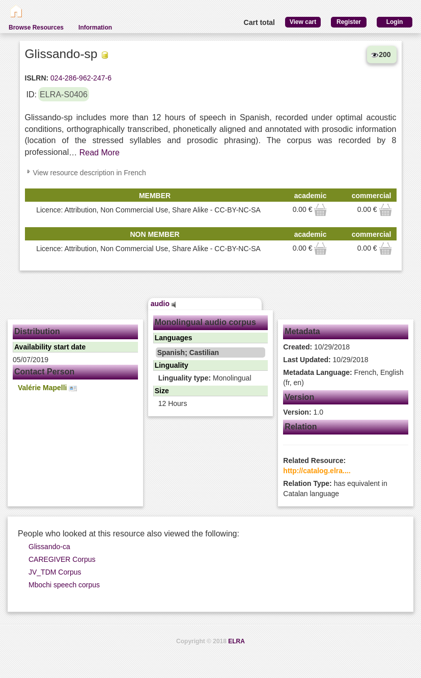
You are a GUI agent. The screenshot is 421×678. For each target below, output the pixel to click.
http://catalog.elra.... (316, 471)
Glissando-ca (49, 547)
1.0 (303, 412)
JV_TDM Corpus (55, 572)
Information (95, 27)
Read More (99, 152)
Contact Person (44, 371)
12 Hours (172, 403)
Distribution (37, 331)
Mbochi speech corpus (64, 585)
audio (163, 304)
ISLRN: (37, 78)
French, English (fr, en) (343, 377)
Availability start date (50, 347)
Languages (173, 338)
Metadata (302, 331)
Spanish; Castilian (188, 352)
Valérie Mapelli (47, 388)
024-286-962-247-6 (79, 78)
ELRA (236, 641)
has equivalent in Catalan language (335, 488)
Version (299, 397)
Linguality (171, 365)
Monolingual (204, 378)
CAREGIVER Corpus (62, 559)
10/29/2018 (316, 347)
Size (162, 391)
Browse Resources (36, 27)
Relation (301, 426)
